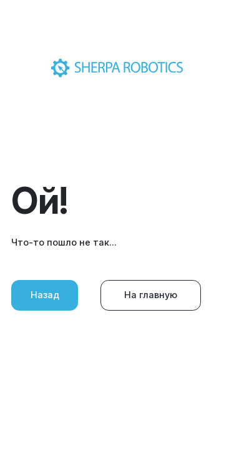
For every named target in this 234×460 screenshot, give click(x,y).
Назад (45, 294)
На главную (150, 294)
